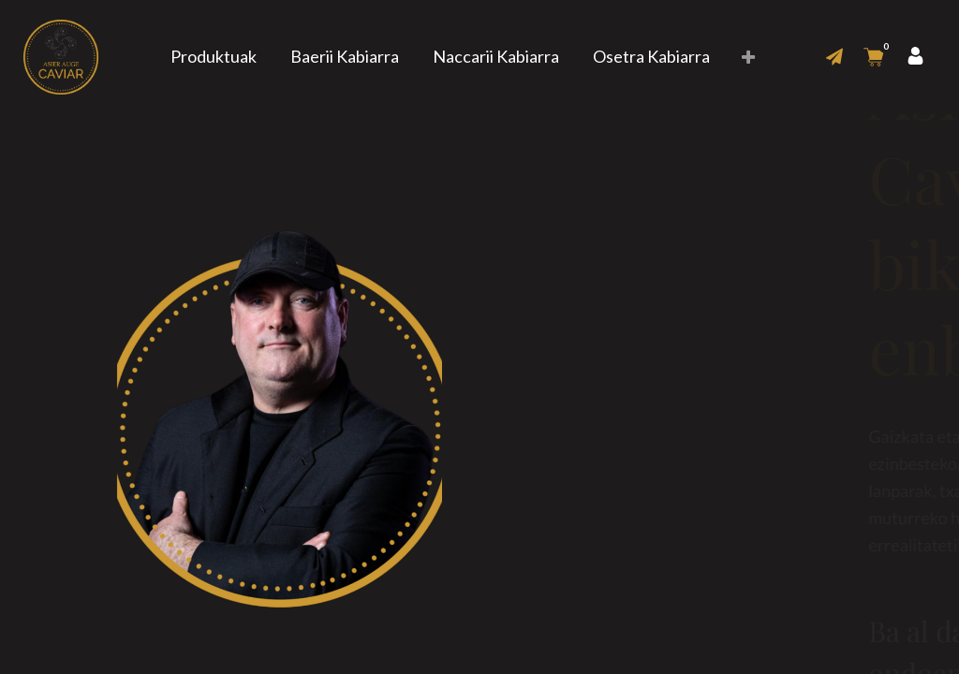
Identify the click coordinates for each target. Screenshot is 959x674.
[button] (748, 57)
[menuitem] (213, 57)
